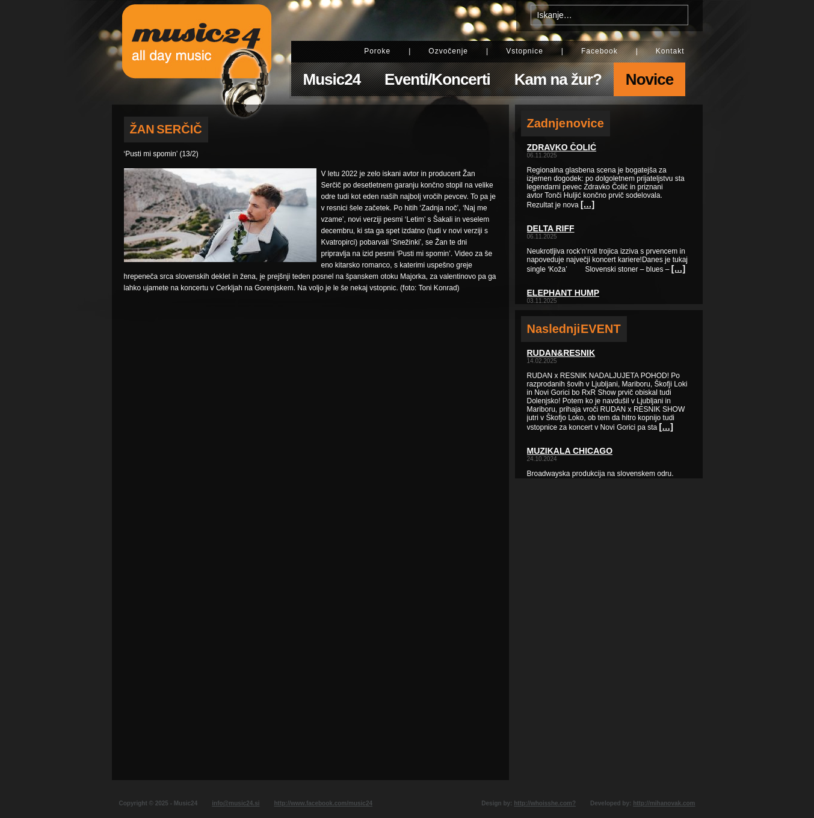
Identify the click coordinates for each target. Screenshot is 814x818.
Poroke (377, 51)
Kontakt (670, 51)
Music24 (332, 79)
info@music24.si (235, 803)
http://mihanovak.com (664, 803)
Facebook (599, 51)
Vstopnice (524, 51)
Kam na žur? (558, 79)
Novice (649, 79)
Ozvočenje (448, 51)
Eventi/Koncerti (437, 79)
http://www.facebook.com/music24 (323, 803)
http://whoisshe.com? (545, 803)
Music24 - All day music (196, 52)
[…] (587, 204)
